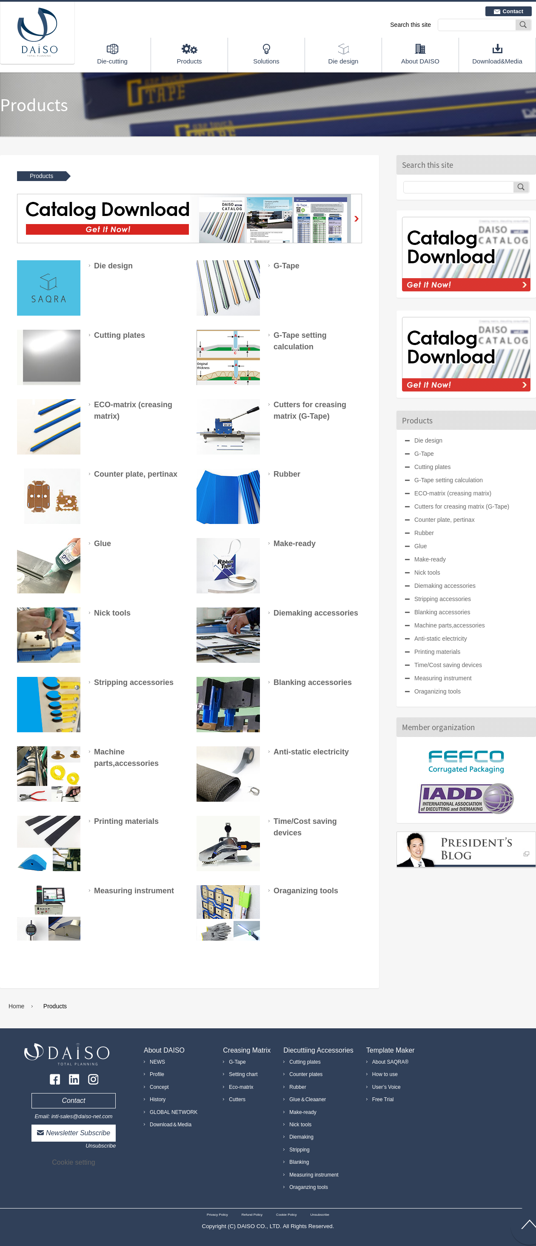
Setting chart (243, 1074)
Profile (157, 1074)
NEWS (157, 1062)
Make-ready (430, 559)
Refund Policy (252, 1215)
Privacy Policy (217, 1215)
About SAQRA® (390, 1062)
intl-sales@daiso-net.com (82, 1116)
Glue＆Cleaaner (307, 1099)
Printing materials (437, 651)
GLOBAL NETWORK (173, 1112)
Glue (420, 546)
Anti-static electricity (440, 638)
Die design (343, 61)
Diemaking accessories (445, 585)
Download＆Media (170, 1125)
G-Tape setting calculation (448, 480)
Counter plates (305, 1074)
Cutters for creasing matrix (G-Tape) (461, 506)
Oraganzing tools (308, 1187)
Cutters (237, 1099)
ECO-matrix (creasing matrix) (452, 493)
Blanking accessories (442, 612)
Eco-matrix (241, 1087)
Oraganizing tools (437, 691)
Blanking (299, 1162)
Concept (159, 1087)
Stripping (299, 1150)
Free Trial (383, 1099)
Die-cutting (112, 61)
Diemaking (301, 1137)
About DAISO (420, 61)
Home (16, 1006)
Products (189, 61)
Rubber (424, 532)
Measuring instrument (443, 678)
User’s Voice (386, 1087)
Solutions (266, 61)
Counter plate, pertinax (444, 519)
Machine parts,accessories (449, 625)
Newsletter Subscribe (78, 1133)
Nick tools (427, 572)
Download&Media (497, 61)
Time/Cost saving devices (448, 665)
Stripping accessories (442, 599)
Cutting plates (432, 466)
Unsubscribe (101, 1145)
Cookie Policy (286, 1215)
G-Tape (424, 453)
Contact (513, 11)
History (157, 1099)
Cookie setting (73, 1162)
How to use (385, 1074)
